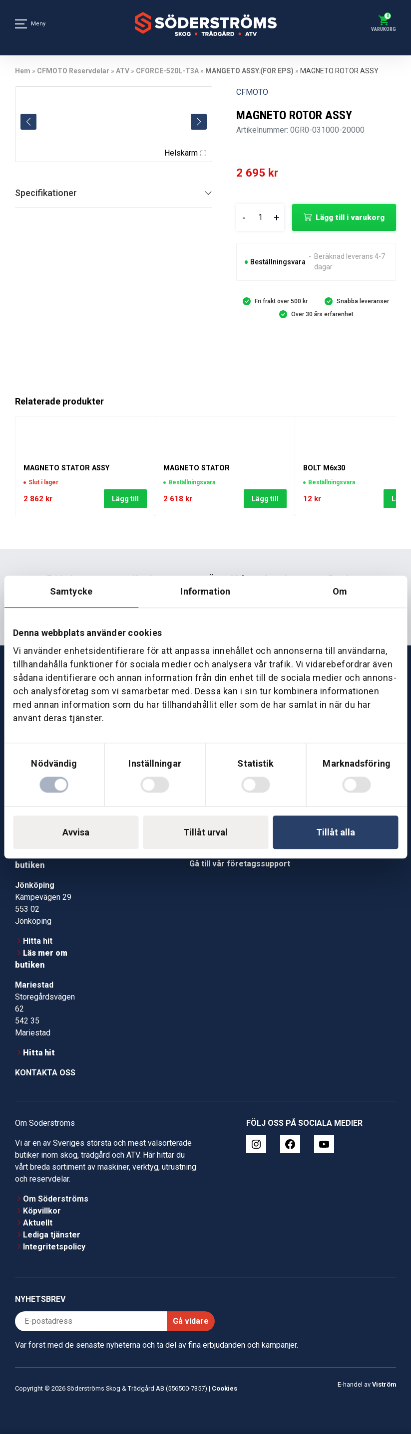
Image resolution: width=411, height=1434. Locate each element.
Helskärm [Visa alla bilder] (185, 153)
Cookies (224, 1388)
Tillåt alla (335, 832)
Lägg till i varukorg (350, 217)
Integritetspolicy (54, 1246)
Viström (384, 1384)
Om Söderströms (55, 1199)
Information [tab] (205, 591)
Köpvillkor (42, 1211)
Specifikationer (46, 193)
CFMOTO (252, 92)
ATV (122, 71)
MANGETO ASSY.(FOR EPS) (249, 71)
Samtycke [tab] (71, 591)
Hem (22, 71)
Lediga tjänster (51, 1234)
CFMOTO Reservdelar (73, 71)
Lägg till (125, 499)
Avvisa (75, 832)
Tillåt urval (205, 832)
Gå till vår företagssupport (239, 863)
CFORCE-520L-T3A (167, 71)
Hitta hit (37, 941)
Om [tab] (340, 591)
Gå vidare (191, 1321)
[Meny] (21, 23)
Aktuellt (37, 1223)
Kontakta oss (45, 1072)
